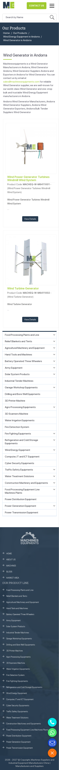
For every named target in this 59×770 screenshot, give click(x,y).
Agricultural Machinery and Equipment (22, 602)
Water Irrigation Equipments (18, 669)
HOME (9, 553)
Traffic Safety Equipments (17, 711)
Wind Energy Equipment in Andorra (21, 36)
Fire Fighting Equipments (17, 681)
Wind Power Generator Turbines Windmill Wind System (28, 178)
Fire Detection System (15, 675)
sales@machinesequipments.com (21, 81)
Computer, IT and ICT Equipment (20, 699)
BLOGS (9, 571)
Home (6, 32)
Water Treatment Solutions (17, 717)
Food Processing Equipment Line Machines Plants (27, 730)
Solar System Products (15, 626)
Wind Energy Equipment (16, 693)
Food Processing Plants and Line (19, 590)
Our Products (20, 32)
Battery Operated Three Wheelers (20, 614)
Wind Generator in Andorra (17, 40)
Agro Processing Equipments (18, 657)
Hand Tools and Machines (17, 608)
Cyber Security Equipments (17, 705)
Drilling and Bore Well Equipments (20, 645)
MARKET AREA (12, 578)
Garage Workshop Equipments (19, 638)
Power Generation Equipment (18, 742)
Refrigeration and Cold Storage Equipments (24, 687)
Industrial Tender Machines (17, 632)
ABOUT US (11, 559)
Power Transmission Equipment (19, 748)
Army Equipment (13, 620)
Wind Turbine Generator (23, 288)
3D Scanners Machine (15, 663)
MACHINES (11, 566)
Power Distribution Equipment (18, 736)
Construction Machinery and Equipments (23, 723)
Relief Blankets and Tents (16, 596)
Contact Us (36, 5)
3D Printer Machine (14, 651)
